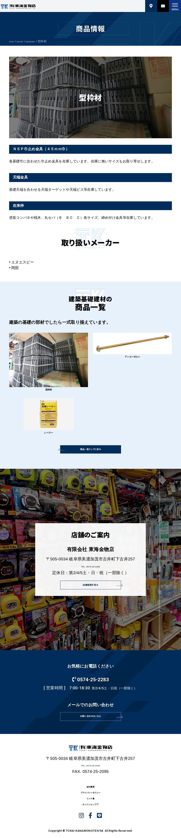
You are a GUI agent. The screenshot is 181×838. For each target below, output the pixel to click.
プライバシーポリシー (90, 821)
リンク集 (90, 830)
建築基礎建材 (44, 41)
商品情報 (26, 41)
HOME (13, 41)
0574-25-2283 (90, 694)
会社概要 (90, 812)
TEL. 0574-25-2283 (90, 577)
